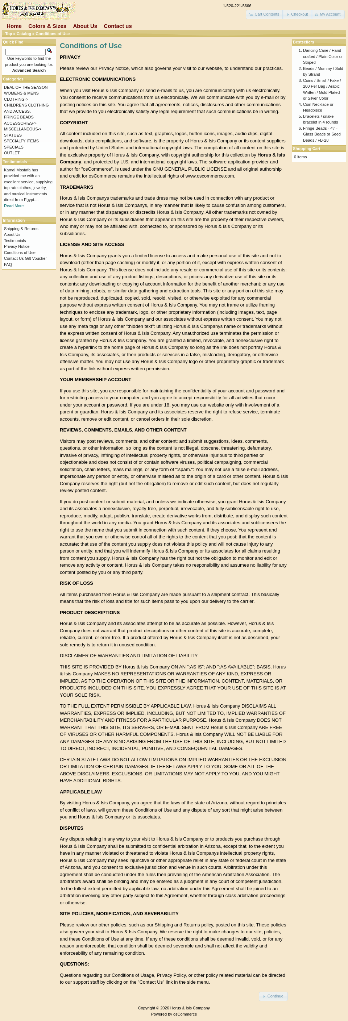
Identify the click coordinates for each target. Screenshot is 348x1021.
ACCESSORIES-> (20, 123)
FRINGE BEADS (19, 117)
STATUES (13, 135)
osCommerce (185, 1014)
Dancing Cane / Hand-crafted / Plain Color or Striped (323, 56)
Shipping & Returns (21, 228)
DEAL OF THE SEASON (25, 87)
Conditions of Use (53, 34)
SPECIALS (14, 147)
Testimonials (15, 240)
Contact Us (14, 258)
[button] (264, 14)
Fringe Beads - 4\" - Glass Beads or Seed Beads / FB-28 (322, 134)
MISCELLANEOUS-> (23, 129)
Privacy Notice (16, 246)
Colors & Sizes (47, 26)
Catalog (24, 34)
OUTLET (12, 153)
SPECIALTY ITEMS (21, 141)
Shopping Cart (306, 148)
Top (8, 34)
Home (14, 26)
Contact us (118, 26)
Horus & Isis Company (190, 1008)
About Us (85, 26)
